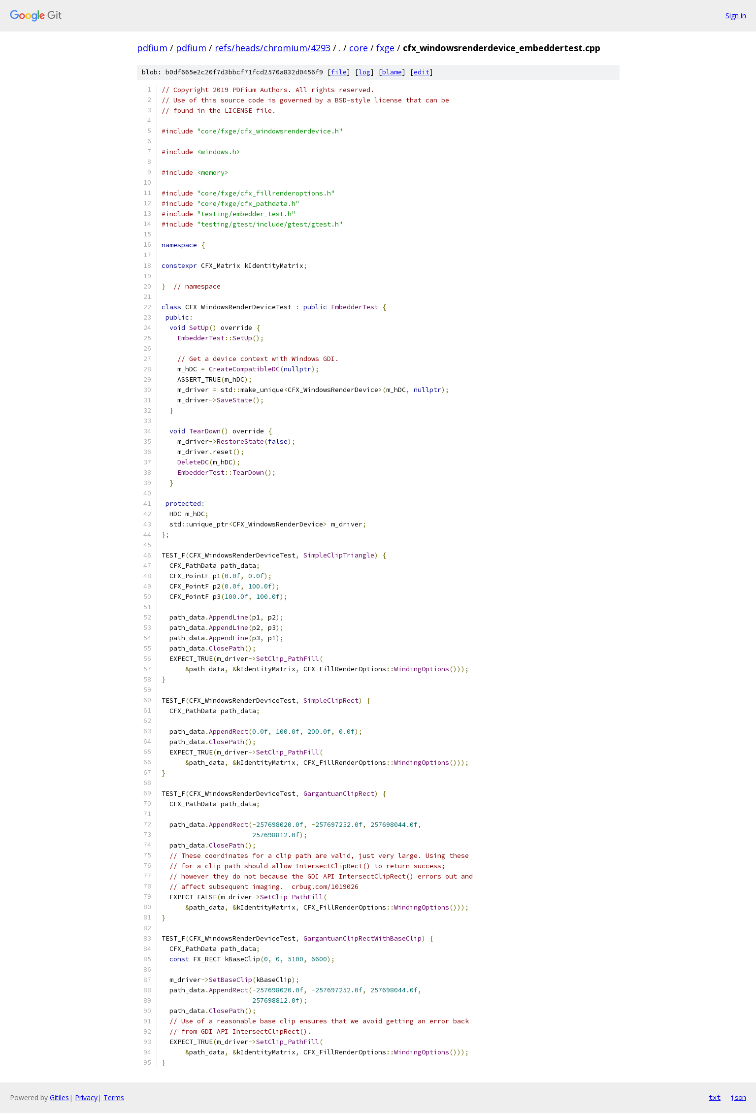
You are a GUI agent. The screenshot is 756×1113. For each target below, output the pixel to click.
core (358, 48)
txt (715, 1097)
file (339, 72)
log (364, 72)
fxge (385, 48)
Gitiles (59, 1097)
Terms (113, 1097)
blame (392, 72)
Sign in (735, 15)
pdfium (152, 48)
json (738, 1097)
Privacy (86, 1097)
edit (421, 72)
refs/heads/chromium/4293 (272, 48)
